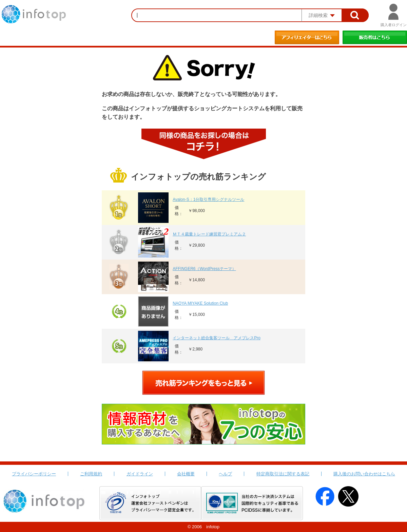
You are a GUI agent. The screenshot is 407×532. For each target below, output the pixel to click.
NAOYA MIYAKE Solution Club (200, 303)
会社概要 (186, 473)
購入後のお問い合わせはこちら (364, 473)
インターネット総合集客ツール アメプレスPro (216, 338)
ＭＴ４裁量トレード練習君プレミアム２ (209, 234)
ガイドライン (140, 473)
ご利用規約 (91, 473)
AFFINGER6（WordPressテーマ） (204, 268)
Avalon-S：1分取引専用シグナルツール (208, 199)
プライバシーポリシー (34, 473)
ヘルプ (225, 473)
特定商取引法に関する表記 (282, 473)
